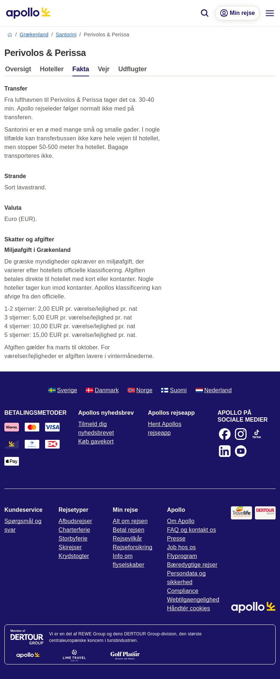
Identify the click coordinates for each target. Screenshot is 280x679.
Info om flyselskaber (128, 560)
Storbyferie (73, 538)
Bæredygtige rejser (192, 565)
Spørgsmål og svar (22, 525)
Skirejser (70, 547)
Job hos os (181, 547)
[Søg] (204, 13)
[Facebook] (224, 434)
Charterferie (74, 530)
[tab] (19, 70)
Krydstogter (74, 556)
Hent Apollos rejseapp (164, 428)
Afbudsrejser (75, 521)
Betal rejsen (128, 530)
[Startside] (28, 13)
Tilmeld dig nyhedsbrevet (96, 428)
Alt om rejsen (130, 521)
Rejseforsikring (132, 547)
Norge (140, 390)
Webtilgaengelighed (193, 599)
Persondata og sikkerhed (186, 577)
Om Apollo (181, 521)
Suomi (174, 390)
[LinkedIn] (224, 451)
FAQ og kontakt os (191, 530)
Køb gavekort (96, 441)
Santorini (66, 34)
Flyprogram (182, 556)
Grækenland (34, 34)
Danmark (102, 390)
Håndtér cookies (188, 608)
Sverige (62, 390)
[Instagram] (240, 434)
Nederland (214, 390)
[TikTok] (256, 434)
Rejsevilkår (127, 538)
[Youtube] (240, 451)
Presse (176, 538)
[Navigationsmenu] (270, 13)
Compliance (182, 591)
